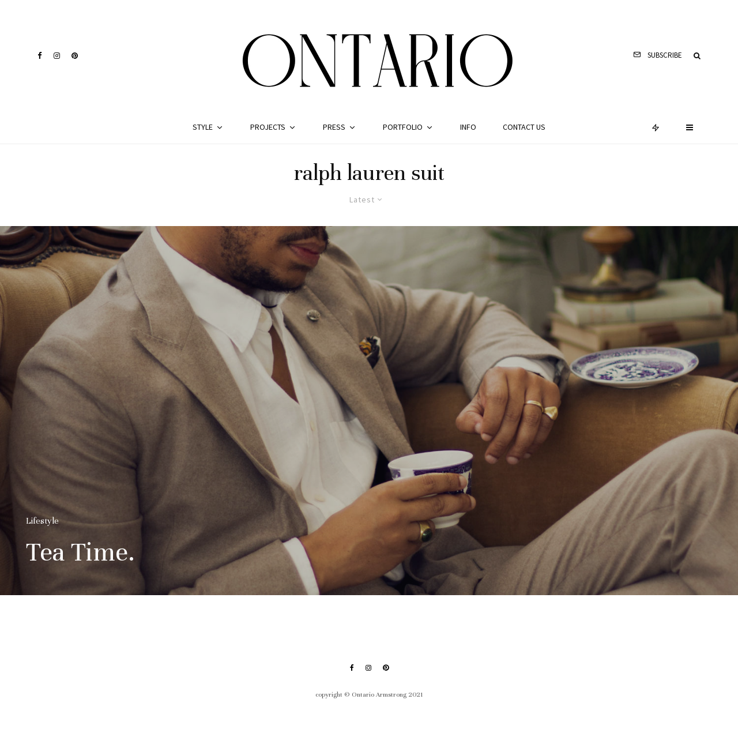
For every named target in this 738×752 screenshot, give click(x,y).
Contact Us (524, 127)
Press (334, 127)
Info (468, 127)
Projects (267, 127)
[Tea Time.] (369, 410)
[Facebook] (40, 55)
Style (203, 127)
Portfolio (403, 127)
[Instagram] (57, 55)
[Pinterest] (75, 55)
